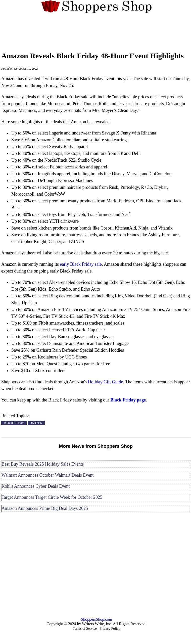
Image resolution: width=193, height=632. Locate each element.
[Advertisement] (97, 29)
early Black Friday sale (81, 264)
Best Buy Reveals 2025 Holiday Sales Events (43, 464)
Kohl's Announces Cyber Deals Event (36, 486)
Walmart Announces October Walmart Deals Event (47, 475)
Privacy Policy (110, 628)
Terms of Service (85, 628)
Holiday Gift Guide (105, 381)
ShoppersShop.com (96, 619)
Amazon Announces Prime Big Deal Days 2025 (45, 508)
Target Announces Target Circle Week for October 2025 (52, 497)
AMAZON (36, 423)
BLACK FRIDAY (14, 423)
